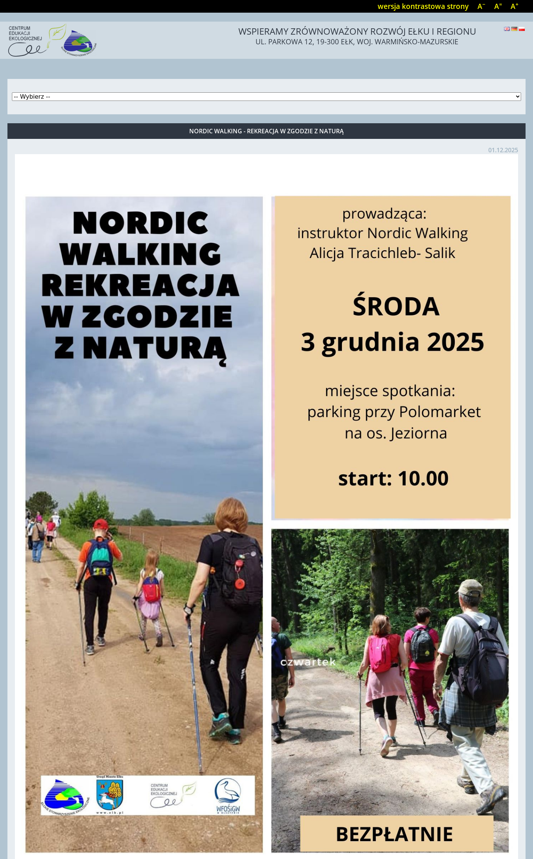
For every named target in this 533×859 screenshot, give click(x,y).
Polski (522, 29)
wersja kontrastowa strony (423, 6)
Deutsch (514, 29)
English (507, 29)
